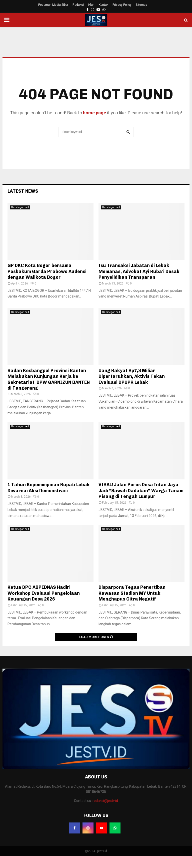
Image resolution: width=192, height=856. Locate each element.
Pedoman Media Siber (53, 5)
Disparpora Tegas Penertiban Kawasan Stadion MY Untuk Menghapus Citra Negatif (132, 593)
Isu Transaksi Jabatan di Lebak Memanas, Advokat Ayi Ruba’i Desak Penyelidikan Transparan (139, 271)
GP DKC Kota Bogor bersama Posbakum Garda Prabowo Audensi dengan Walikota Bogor (47, 271)
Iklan (91, 5)
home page (94, 112)
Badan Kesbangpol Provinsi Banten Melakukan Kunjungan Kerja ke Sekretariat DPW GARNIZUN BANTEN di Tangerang (49, 379)
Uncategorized (20, 207)
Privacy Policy (122, 5)
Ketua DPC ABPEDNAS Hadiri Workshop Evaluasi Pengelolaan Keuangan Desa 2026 (44, 593)
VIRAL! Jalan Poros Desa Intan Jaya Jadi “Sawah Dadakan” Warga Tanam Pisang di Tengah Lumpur (141, 490)
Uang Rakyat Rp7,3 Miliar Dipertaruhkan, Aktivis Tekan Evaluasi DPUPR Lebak (131, 376)
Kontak (103, 5)
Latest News (23, 191)
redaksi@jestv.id (105, 801)
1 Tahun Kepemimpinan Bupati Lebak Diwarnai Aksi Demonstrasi (49, 487)
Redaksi (78, 5)
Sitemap (141, 5)
